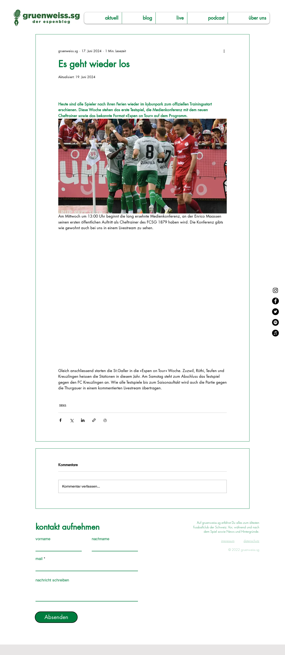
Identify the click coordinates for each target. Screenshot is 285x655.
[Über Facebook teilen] (60, 420)
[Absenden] (56, 617)
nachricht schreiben (52, 580)
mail (39, 559)
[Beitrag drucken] (105, 420)
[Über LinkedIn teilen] (83, 420)
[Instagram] (275, 290)
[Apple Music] (275, 333)
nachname (100, 539)
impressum (227, 541)
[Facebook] (275, 301)
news (62, 405)
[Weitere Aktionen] (224, 51)
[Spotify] (275, 322)
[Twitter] (275, 311)
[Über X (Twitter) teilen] (71, 420)
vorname (43, 539)
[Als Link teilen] (94, 420)
